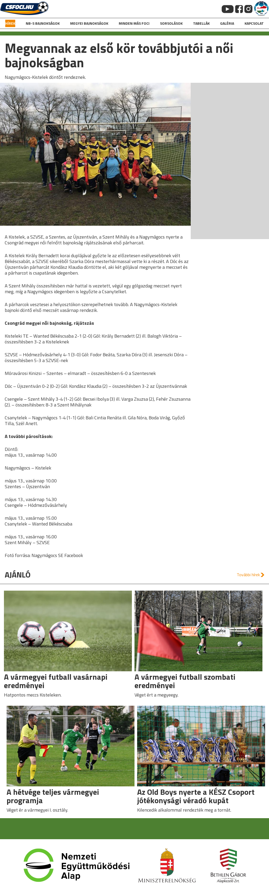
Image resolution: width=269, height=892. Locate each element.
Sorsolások (171, 23)
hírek (10, 23)
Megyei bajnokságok (89, 23)
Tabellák (201, 23)
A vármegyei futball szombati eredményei (184, 681)
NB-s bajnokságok (43, 23)
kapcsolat (254, 23)
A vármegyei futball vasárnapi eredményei (55, 681)
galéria (227, 23)
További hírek (248, 574)
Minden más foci (134, 23)
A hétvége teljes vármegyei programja (53, 796)
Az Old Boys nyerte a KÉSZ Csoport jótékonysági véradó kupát (196, 796)
